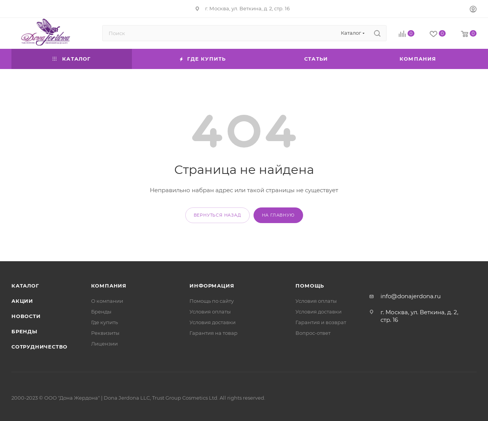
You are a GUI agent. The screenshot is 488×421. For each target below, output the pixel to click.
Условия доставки (212, 322)
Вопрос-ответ (313, 333)
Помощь (309, 286)
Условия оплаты (210, 312)
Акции (22, 301)
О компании (107, 301)
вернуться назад (217, 215)
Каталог (25, 286)
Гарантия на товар (213, 333)
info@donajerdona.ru (410, 296)
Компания (109, 286)
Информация (211, 286)
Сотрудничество (39, 347)
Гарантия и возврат (320, 322)
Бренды (24, 331)
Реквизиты (105, 333)
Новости (26, 316)
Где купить (104, 322)
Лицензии (104, 344)
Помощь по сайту (211, 301)
